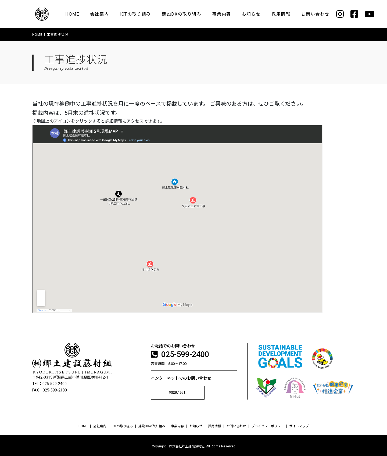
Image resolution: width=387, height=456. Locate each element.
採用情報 (280, 14)
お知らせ (251, 14)
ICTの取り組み (135, 14)
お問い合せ (177, 391)
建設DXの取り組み (181, 14)
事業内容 (221, 14)
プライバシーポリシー (268, 425)
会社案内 (99, 14)
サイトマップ (299, 425)
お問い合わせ (315, 14)
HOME (72, 14)
